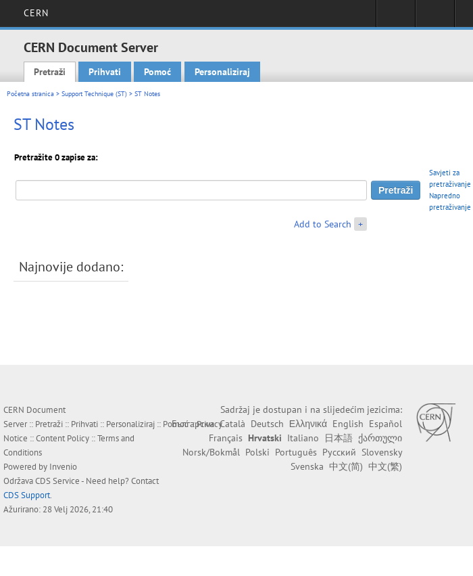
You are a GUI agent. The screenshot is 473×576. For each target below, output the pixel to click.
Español (385, 424)
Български (193, 424)
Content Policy (62, 438)
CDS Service (57, 481)
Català (232, 424)
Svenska (307, 466)
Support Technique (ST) (94, 93)
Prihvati (105, 72)
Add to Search (322, 224)
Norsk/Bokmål (211, 452)
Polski (257, 452)
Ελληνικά (308, 424)
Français (226, 438)
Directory (435, 17)
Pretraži (50, 72)
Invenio (63, 466)
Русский (339, 452)
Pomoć (157, 72)
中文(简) (346, 466)
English (348, 424)
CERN (36, 13)
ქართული (380, 438)
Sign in (395, 17)
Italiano (303, 438)
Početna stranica (30, 93)
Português (296, 452)
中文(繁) (385, 466)
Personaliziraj (222, 72)
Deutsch (267, 424)
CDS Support (26, 495)
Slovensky (382, 452)
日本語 (338, 438)
